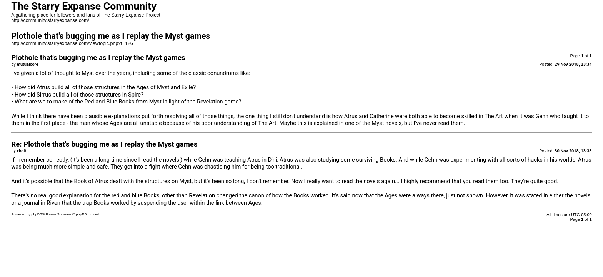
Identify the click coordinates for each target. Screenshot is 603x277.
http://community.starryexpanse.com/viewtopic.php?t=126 (72, 43)
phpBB (36, 214)
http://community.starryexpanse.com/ (50, 20)
